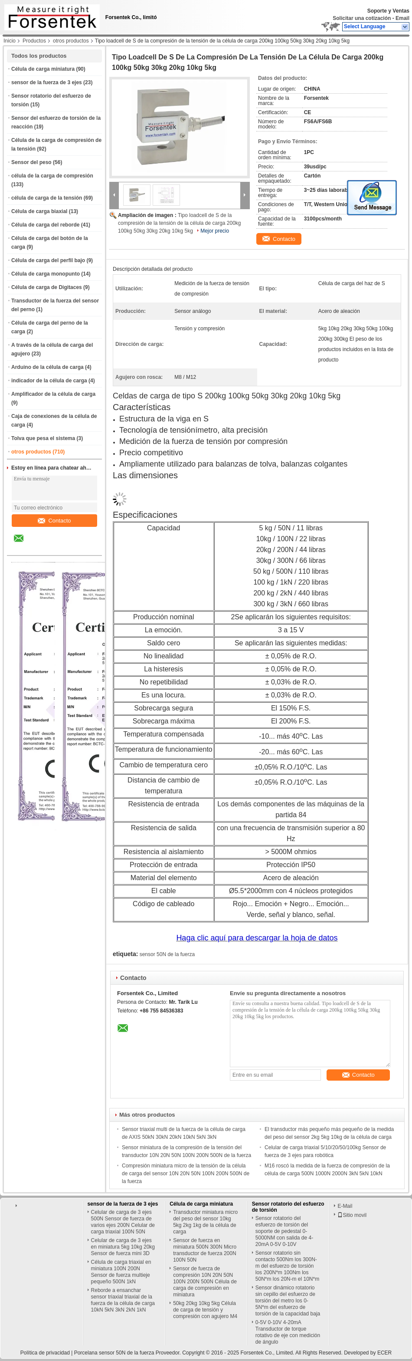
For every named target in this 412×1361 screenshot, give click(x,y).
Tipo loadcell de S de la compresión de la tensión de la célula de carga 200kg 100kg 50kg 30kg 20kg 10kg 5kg (179, 223)
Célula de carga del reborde (45, 225)
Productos (34, 41)
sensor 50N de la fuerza (167, 954)
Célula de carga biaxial (39, 211)
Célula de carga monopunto (45, 274)
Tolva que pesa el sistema (43, 438)
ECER (384, 1353)
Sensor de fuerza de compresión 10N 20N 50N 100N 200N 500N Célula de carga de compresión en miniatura (205, 1282)
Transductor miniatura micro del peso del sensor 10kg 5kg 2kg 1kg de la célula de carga (205, 1222)
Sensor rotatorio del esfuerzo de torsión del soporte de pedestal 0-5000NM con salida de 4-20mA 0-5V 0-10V (284, 1231)
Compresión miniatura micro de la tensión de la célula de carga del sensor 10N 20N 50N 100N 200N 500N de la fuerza (185, 1173)
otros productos (71, 41)
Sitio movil (351, 1215)
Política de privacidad (45, 1353)
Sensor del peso (31, 162)
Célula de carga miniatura (43, 69)
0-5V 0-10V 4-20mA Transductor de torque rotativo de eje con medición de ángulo (287, 1332)
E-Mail (344, 1206)
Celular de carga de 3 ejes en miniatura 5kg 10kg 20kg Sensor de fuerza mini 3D (123, 1246)
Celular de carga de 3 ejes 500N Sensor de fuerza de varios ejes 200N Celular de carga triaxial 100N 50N (123, 1222)
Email (402, 18)
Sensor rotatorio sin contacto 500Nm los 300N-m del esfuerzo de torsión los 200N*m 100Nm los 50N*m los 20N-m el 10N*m (287, 1266)
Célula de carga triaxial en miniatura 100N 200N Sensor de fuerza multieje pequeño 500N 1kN (121, 1272)
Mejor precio (214, 231)
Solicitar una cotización (362, 18)
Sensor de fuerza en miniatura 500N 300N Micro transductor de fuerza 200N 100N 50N (204, 1250)
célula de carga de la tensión (46, 198)
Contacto (54, 520)
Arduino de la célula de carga (47, 367)
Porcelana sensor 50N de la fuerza (114, 1353)
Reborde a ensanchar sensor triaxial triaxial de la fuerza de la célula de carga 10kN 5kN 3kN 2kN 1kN (123, 1300)
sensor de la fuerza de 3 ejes (46, 82)
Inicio (9, 41)
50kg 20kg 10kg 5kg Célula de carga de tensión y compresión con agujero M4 (205, 1309)
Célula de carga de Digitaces (46, 287)
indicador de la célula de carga (49, 381)
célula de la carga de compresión (52, 176)
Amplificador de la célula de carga (53, 394)
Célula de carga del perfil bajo (48, 260)
